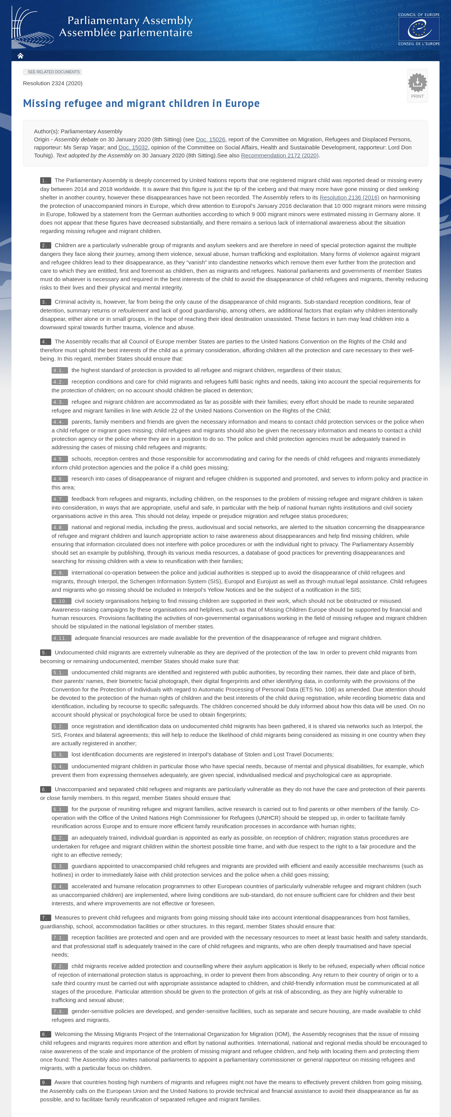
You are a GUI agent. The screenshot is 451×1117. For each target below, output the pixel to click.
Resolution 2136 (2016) (350, 197)
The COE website (419, 29)
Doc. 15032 (133, 147)
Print (417, 96)
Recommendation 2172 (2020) (280, 155)
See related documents (53, 72)
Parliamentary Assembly (103, 27)
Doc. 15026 (211, 139)
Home (20, 55)
